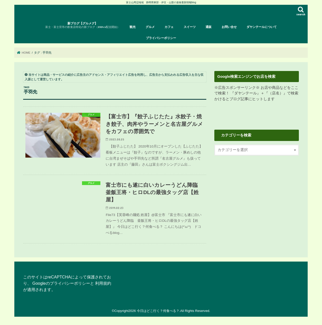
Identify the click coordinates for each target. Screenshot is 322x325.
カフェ (169, 27)
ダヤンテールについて (262, 27)
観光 (133, 27)
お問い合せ (229, 27)
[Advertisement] (256, 202)
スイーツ (190, 27)
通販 (209, 27)
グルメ (150, 27)
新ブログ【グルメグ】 (82, 25)
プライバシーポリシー (161, 38)
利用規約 (103, 283)
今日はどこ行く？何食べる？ (158, 311)
